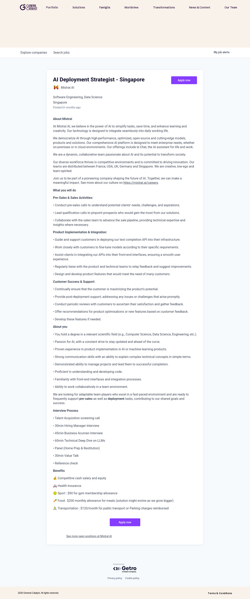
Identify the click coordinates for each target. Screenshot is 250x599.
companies (34, 52)
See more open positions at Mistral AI (89, 536)
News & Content (199, 7)
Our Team (231, 7)
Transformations (164, 7)
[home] (28, 7)
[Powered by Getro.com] (125, 568)
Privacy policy (115, 578)
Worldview (131, 7)
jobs (61, 52)
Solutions (79, 7)
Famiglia (104, 7)
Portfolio (52, 7)
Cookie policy (132, 578)
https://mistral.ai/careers (140, 183)
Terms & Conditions (220, 593)
